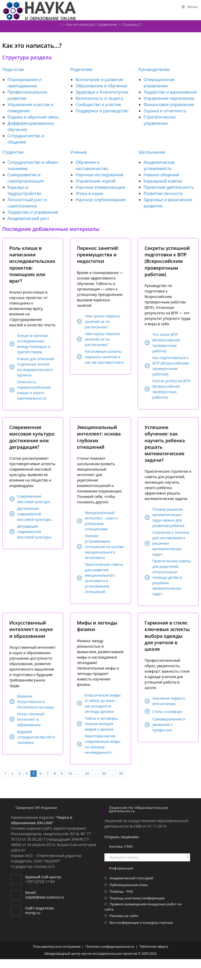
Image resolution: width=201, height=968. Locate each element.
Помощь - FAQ (121, 891)
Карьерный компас (163, 181)
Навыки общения (161, 175)
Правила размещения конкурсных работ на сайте (143, 907)
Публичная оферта (153, 946)
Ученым (78, 152)
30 (104, 773)
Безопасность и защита (99, 98)
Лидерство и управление (33, 212)
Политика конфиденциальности (110, 946)
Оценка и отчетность (165, 111)
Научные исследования (99, 175)
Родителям (81, 69)
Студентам (13, 152)
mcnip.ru (32, 912)
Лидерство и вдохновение (170, 92)
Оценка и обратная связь (33, 117)
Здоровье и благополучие (102, 92)
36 (121, 773)
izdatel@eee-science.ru (44, 897)
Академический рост (28, 218)
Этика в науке (89, 193)
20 (87, 773)
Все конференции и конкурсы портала (141, 922)
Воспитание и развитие (99, 79)
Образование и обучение (101, 86)
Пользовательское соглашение (57, 946)
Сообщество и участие (98, 104)
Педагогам (13, 69)
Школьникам (151, 152)
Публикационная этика (129, 884)
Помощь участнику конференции (137, 898)
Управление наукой (96, 181)
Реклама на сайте (124, 915)
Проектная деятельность (169, 187)
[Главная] (61, 24)
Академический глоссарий (131, 878)
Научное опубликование (101, 200)
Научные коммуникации (100, 187)
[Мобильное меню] (190, 6)
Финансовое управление (169, 104)
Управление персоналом (169, 98)
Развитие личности (163, 193)
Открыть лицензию (121, 836)
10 (70, 773)
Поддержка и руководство (102, 111)
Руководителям (154, 69)
